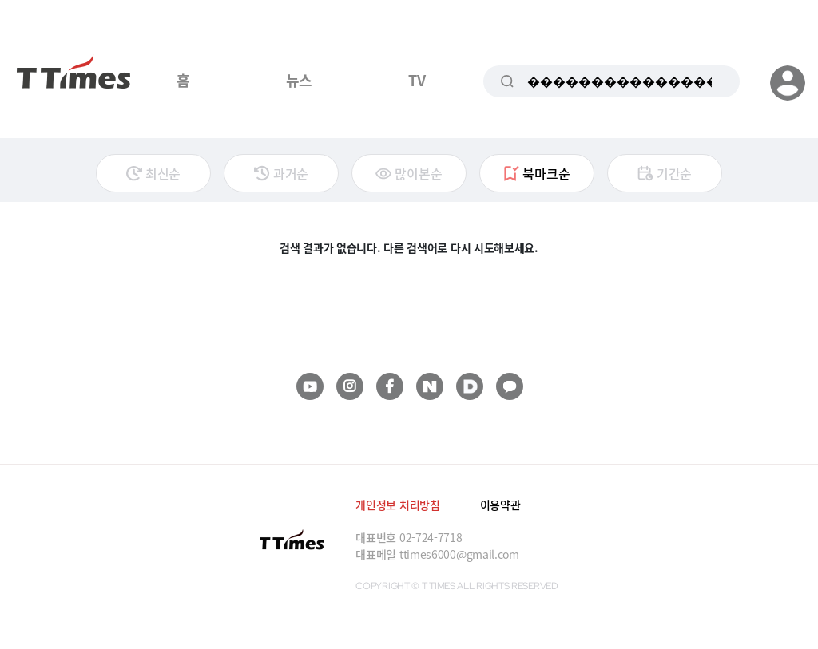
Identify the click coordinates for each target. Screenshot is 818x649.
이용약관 (500, 504)
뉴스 (299, 79)
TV (416, 79)
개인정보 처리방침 (397, 504)
